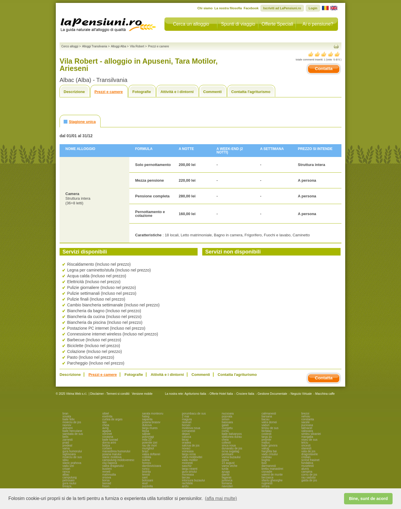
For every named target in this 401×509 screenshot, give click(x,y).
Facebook (251, 8)
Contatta (324, 68)
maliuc (266, 442)
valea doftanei (151, 454)
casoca (186, 436)
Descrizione (74, 92)
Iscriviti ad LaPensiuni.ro (282, 8)
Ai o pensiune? (317, 24)
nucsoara (228, 413)
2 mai (185, 416)
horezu (146, 463)
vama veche (229, 465)
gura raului (69, 483)
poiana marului (111, 454)
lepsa (145, 431)
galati (225, 425)
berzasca (267, 477)
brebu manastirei (272, 468)
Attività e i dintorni (177, 92)
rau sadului (308, 477)
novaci (186, 448)
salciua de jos (191, 445)
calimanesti (269, 413)
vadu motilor (190, 460)
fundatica (307, 463)
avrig (105, 428)
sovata (66, 416)
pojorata (227, 416)
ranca (66, 471)
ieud (145, 483)
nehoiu (305, 416)
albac (65, 474)
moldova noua (191, 428)
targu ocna (189, 454)
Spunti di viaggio (238, 24)
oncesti (306, 445)
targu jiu (267, 436)
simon (226, 419)
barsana (267, 416)
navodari (227, 486)
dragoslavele (309, 454)
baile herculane (72, 431)
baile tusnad (110, 439)
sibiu (65, 460)
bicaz (185, 439)
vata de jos (308, 451)
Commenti (212, 92)
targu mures (149, 428)
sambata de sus (72, 433)
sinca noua (229, 445)
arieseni (67, 428)
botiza (106, 445)
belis (65, 436)
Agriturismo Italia (195, 393)
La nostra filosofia (228, 8)
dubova (147, 425)
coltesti (226, 442)
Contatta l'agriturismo (251, 92)
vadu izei (68, 465)
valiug (265, 448)
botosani (147, 480)
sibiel (105, 413)
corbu (225, 431)
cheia (105, 425)
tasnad (106, 483)
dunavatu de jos (232, 448)
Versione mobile (142, 393)
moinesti (187, 463)
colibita (146, 457)
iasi (104, 422)
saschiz (186, 465)
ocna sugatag (230, 451)
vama (65, 448)
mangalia (307, 436)
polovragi (148, 436)
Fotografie (142, 92)
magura (187, 419)
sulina (146, 460)
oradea (186, 442)
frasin (105, 486)
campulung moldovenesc (118, 460)
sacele (305, 422)
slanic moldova (111, 457)
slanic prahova (71, 463)
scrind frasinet (310, 460)
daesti (226, 474)
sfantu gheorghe (272, 480)
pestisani (227, 454)
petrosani (68, 480)
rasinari (186, 422)
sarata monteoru (152, 413)
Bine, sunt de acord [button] (368, 498)
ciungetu (227, 428)
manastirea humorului (116, 451)
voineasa (188, 451)
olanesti (306, 448)
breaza (66, 486)
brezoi (305, 413)
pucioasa (307, 425)
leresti (146, 474)
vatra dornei (269, 422)
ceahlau (267, 457)
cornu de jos (309, 474)
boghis (266, 460)
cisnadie (267, 471)
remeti (106, 471)
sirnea (265, 486)
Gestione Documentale (272, 393)
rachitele (187, 483)
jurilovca (227, 480)
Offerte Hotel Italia (221, 393)
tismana (227, 483)
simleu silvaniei (311, 433)
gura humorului (72, 451)
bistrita (146, 471)
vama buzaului (231, 457)
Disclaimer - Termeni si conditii (110, 393)
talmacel (306, 428)
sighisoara (69, 454)
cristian (306, 457)
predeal (67, 445)
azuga (226, 471)
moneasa (188, 474)
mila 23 (146, 439)
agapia (106, 431)
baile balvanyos (232, 433)
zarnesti (67, 439)
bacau (265, 419)
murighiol (148, 448)
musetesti (307, 465)
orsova (106, 477)
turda (225, 468)
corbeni (107, 448)
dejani (186, 433)
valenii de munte (272, 474)
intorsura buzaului (193, 480)
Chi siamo (205, 8)
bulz (264, 463)
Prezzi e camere (108, 92)
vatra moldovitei (192, 457)
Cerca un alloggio (191, 24)
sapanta (147, 419)
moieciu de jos (71, 422)
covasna (107, 436)
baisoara (227, 422)
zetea (225, 460)
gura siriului (189, 471)
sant (145, 477)
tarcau (186, 477)
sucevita (147, 486)
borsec (186, 425)
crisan (66, 468)
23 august (228, 463)
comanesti (188, 431)
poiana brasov (151, 422)
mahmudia (109, 474)
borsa (106, 480)
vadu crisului (270, 454)
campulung (69, 477)
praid (65, 442)
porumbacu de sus (194, 413)
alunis (305, 468)
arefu (185, 486)
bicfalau (266, 431)
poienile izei (149, 442)
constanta (307, 419)
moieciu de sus (72, 457)
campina (306, 471)
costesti (266, 433)
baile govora (269, 445)
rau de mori (149, 445)
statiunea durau (232, 436)
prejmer (266, 439)
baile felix (68, 419)
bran (65, 413)
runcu (145, 468)
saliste (146, 433)
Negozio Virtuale (301, 393)
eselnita (107, 416)
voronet (107, 433)
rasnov (66, 425)
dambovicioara (151, 465)
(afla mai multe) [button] (221, 498)
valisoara (307, 431)
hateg (145, 416)
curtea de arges (112, 419)
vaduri (265, 425)
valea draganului (112, 465)
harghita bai (269, 451)
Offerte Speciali (277, 24)
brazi (145, 451)
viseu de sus (309, 439)
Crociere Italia (245, 393)
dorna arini (109, 442)
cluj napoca (109, 463)
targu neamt (189, 468)
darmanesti (269, 465)
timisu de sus (270, 428)
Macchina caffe (325, 393)
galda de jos (309, 480)
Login (313, 8)
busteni (107, 468)
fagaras (226, 477)
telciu (304, 442)
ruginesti (267, 483)
